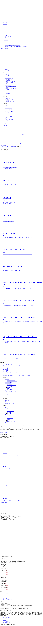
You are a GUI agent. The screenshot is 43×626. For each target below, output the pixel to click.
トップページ (5, 35)
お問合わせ (5, 24)
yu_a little (7, 402)
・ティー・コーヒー (9, 109)
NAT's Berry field (8, 383)
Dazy (6, 390)
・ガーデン (7, 112)
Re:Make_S (7, 379)
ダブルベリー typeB (6, 371)
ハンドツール (10, 415)
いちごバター (5, 370)
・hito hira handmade (9, 99)
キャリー (9, 416)
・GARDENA (7, 89)
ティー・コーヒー (10, 411)
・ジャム (7, 106)
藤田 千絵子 (7, 400)
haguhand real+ (5, 40)
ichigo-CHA (9, 384)
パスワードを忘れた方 (7, 599)
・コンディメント (8, 108)
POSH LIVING (8, 395)
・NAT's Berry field (8, 79)
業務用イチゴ (10, 387)
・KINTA (7, 94)
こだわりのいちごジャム (12, 386)
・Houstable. (7, 92)
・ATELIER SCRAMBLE (10, 101)
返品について (5, 598)
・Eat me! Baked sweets (9, 75)
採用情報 (4, 620)
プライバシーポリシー (7, 617)
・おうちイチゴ (8, 85)
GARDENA (7, 392)
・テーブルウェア (8, 110)
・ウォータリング (8, 116)
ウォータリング (10, 418)
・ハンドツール (8, 113)
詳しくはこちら (3, 432)
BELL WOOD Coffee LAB (10, 389)
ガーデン (7, 414)
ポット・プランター (11, 421)
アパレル (7, 422)
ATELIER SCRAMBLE (9, 403)
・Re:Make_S (7, 74)
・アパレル (7, 120)
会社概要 (4, 618)
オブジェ (9, 420)
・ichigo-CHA (7, 80)
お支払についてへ (6, 595)
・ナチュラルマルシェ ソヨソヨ (11, 88)
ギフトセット (7, 423)
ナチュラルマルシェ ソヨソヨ (11, 391)
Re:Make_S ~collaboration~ (12, 381)
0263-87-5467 (5, 606)
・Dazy (6, 87)
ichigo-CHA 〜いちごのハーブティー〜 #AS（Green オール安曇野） (16, 375)
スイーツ (7, 407)
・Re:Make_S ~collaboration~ (10, 76)
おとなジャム (5, 368)
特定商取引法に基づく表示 (8, 622)
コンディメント (10, 409)
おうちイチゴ (10, 388)
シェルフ (9, 419)
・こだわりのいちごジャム (10, 82)
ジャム (8, 408)
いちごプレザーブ (6, 367)
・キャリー (7, 115)
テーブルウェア (10, 412)
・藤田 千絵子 (8, 98)
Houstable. (7, 394)
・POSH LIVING (8, 93)
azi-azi (6, 393)
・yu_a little (7, 100)
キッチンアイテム (10, 413)
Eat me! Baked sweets (11, 380)
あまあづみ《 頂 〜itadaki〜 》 (9, 364)
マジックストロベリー (11, 385)
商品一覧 (4, 37)
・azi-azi (6, 90)
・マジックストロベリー (10, 81)
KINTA (6, 396)
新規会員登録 (5, 22)
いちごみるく (5, 369)
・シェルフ (7, 117)
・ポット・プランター (9, 119)
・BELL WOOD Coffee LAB (10, 86)
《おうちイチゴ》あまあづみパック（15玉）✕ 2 (12, 365)
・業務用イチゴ (8, 83)
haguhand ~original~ (8, 382)
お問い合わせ (3, 145)
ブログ (4, 39)
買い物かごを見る (4, 48)
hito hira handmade (8, 401)
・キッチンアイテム (9, 111)
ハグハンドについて (7, 36)
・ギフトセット (8, 122)
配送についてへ (6, 597)
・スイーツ (7, 105)
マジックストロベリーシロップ (9, 374)
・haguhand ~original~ (9, 78)
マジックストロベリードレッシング (10, 372)
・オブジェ (7, 118)
